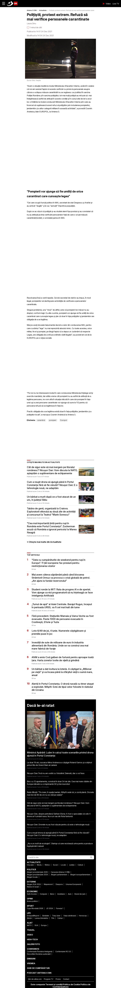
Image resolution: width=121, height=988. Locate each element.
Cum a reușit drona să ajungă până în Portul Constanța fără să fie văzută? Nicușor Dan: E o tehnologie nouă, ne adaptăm (52, 485)
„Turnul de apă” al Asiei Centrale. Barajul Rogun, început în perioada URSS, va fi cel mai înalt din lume (62, 606)
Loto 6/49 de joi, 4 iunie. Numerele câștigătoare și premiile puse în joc (59, 632)
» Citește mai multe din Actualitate (44, 542)
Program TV (48, 979)
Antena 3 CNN (32, 10)
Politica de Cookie (71, 984)
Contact (66, 979)
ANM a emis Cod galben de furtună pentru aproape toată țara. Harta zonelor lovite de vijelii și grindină (63, 659)
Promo (58, 979)
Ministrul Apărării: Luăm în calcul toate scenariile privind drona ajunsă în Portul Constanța (60, 754)
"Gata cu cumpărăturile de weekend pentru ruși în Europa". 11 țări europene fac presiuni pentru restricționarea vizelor (58, 562)
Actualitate (43, 10)
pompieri (52, 420)
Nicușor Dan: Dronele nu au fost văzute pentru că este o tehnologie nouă (58, 824)
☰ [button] (3, 3)
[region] (44, 130)
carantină (41, 420)
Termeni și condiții (54, 984)
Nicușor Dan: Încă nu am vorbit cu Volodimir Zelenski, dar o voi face (55, 773)
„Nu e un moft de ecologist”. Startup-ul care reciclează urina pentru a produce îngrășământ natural (60, 844)
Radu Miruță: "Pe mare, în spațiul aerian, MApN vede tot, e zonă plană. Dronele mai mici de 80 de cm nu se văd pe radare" (60, 793)
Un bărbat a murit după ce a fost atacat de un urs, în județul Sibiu (51, 498)
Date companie (38, 984)
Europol (63, 420)
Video (108, 3)
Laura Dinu (31, 23)
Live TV (115, 3)
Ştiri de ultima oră (34, 979)
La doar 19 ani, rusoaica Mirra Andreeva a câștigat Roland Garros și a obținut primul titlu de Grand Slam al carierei (59, 763)
